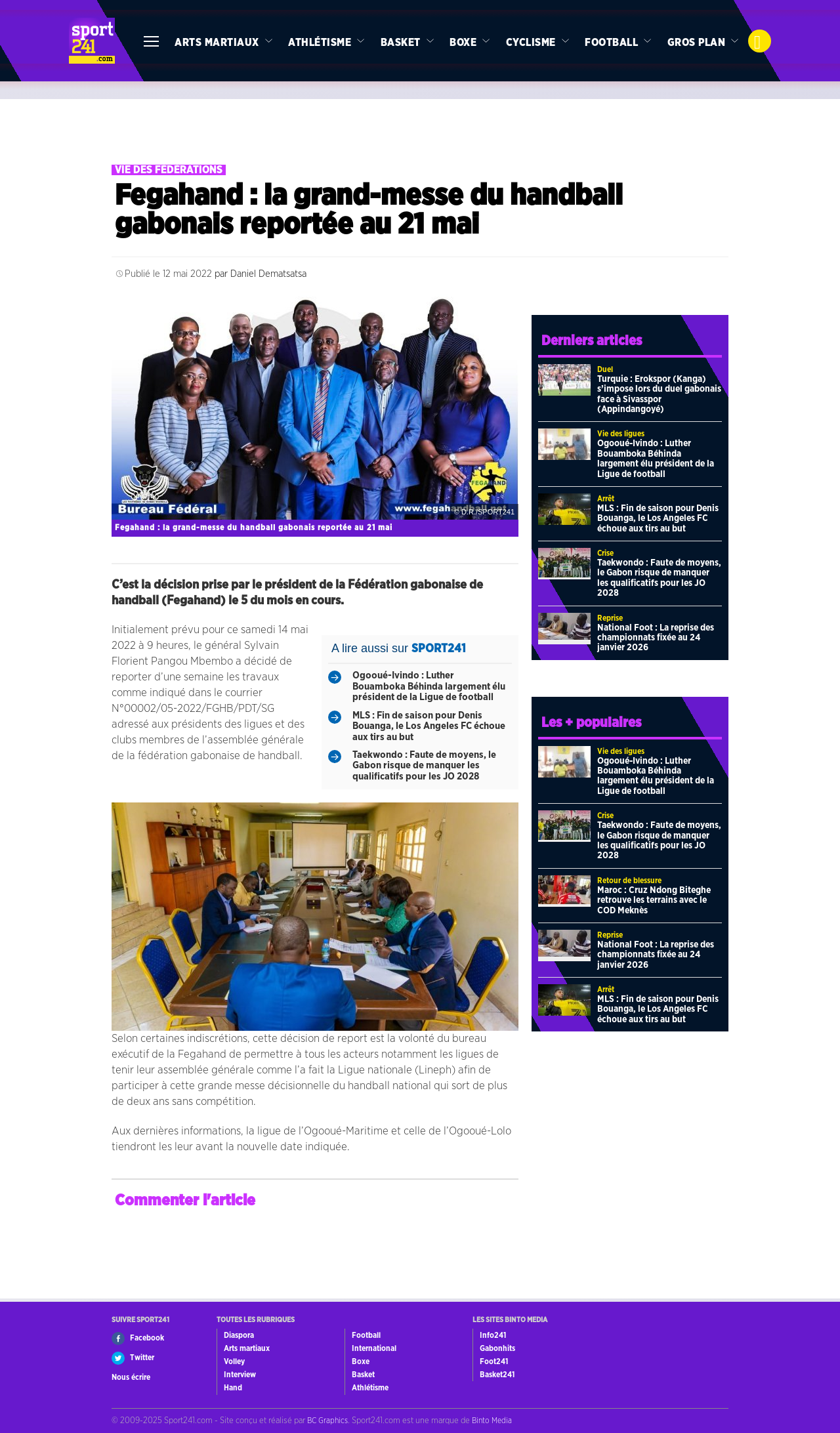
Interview (240, 1375)
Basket (401, 42)
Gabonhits (497, 1348)
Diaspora (239, 1335)
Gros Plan (696, 42)
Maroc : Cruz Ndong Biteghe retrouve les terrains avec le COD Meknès (654, 900)
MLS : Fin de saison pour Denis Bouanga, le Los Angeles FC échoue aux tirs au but (428, 726)
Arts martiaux (217, 42)
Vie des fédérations (168, 170)
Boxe (463, 42)
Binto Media (492, 1420)
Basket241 (497, 1375)
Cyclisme (531, 42)
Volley (234, 1361)
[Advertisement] (420, 128)
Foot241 (494, 1361)
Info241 (493, 1335)
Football (611, 42)
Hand (233, 1388)
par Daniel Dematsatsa (260, 274)
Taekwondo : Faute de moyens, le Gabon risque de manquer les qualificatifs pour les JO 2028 (424, 765)
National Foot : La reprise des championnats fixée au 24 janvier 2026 (655, 638)
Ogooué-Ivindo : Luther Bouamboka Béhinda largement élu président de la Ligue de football (428, 686)
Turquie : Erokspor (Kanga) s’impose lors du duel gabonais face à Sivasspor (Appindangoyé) (659, 394)
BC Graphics (327, 1420)
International (374, 1348)
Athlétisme (319, 42)
